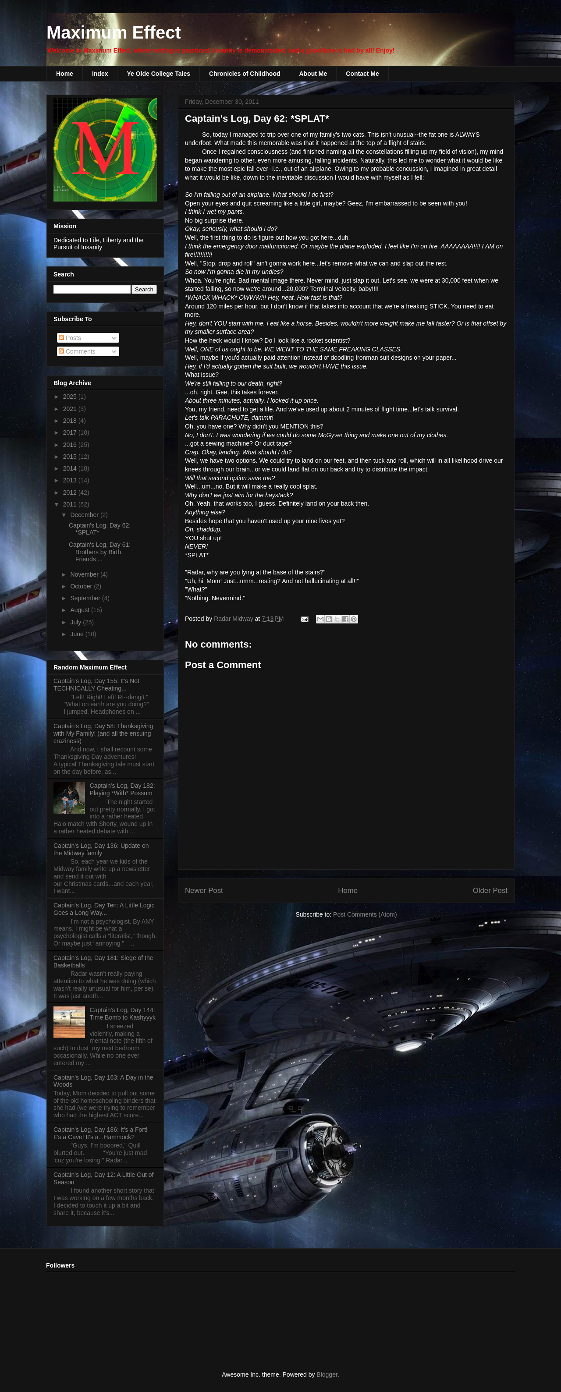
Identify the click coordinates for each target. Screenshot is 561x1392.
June (77, 634)
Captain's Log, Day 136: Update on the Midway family (101, 849)
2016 (70, 444)
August (80, 609)
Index (100, 73)
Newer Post (204, 890)
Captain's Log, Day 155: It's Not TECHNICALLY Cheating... (96, 684)
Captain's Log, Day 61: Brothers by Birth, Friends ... (100, 552)
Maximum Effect (113, 32)
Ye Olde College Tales (158, 73)
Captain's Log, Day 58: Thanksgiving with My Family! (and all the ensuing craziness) (103, 733)
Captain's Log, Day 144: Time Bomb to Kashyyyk (123, 1013)
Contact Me (362, 73)
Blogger (326, 1374)
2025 (70, 396)
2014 (70, 468)
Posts (70, 337)
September (86, 598)
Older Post (490, 890)
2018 (70, 420)
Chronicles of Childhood (244, 73)
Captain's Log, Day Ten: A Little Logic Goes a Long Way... (103, 909)
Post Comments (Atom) (365, 914)
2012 (70, 492)
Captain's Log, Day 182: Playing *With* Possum (122, 789)
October (82, 586)
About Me (313, 73)
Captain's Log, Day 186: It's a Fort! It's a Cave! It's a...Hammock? (100, 1133)
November (85, 574)
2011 (70, 504)
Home (64, 73)
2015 (70, 456)
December (85, 514)
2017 (70, 432)
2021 (70, 408)
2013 (70, 480)
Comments (77, 351)
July (76, 622)
